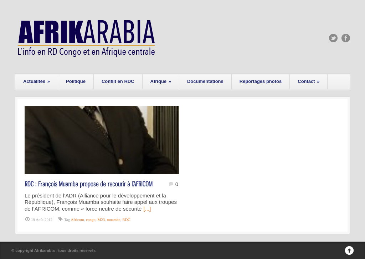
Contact (308, 81)
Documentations (205, 81)
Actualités (36, 81)
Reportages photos (261, 81)
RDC (126, 219)
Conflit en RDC (118, 81)
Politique (76, 81)
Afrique (160, 81)
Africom (77, 219)
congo (91, 219)
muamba (113, 219)
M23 (101, 219)
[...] (147, 209)
